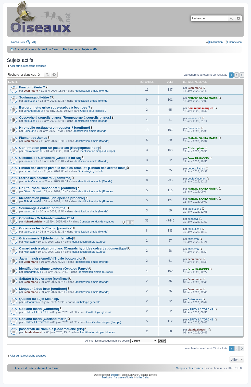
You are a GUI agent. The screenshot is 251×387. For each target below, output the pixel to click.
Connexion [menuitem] (235, 42)
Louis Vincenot (32, 181)
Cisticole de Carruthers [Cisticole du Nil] (50, 158)
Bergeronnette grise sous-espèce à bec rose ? (54, 107)
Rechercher (231, 18)
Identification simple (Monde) (92, 90)
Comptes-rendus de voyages (97, 221)
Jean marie (31, 90)
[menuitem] (189, 368)
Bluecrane (30, 130)
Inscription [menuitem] (216, 42)
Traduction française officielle (117, 377)
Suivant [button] (241, 75)
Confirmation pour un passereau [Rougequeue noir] (59, 148)
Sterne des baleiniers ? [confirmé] (45, 178)
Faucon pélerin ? (32, 87)
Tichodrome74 (32, 201)
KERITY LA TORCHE (37, 312)
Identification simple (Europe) (97, 151)
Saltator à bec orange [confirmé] (44, 278)
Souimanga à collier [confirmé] (42, 208)
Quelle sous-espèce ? (93, 110)
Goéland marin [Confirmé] (39, 309)
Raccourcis (18, 42)
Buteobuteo (31, 302)
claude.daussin (33, 332)
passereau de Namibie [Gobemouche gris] (51, 329)
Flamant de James (33, 137)
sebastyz (193, 218)
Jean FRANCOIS (198, 158)
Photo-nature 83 (33, 151)
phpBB (114, 374)
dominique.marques (200, 108)
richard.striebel (33, 221)
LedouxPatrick (32, 171)
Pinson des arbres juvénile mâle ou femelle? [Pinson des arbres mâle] (72, 168)
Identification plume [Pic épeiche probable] (52, 198)
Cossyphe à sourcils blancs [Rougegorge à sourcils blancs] (65, 117)
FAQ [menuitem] (33, 42)
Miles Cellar (143, 377)
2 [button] (236, 75)
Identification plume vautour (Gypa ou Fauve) (54, 268)
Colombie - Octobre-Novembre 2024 (46, 218)
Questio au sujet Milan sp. (39, 299)
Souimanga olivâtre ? (35, 97)
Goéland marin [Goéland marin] (43, 319)
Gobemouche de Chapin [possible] (46, 228)
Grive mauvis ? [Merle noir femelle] (46, 238)
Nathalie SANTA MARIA (203, 98)
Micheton (29, 241)
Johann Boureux (33, 110)
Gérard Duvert (32, 191)
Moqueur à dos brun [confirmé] (43, 288)
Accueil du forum (48, 49)
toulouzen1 (30, 100)
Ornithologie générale (90, 171)
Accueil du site (24, 49)
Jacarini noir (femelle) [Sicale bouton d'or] (51, 258)
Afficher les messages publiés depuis (121, 340)
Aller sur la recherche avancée (28, 65)
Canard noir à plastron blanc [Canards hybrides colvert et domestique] (73, 248)
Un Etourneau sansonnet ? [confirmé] (48, 188)
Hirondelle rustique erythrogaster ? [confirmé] (54, 127)
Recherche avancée (238, 18)
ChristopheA (196, 148)
